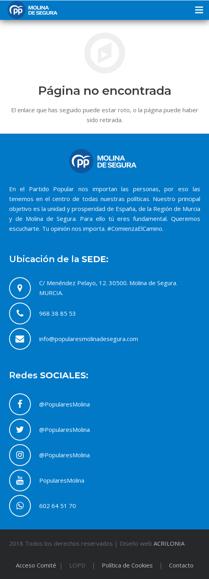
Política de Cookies (127, 565)
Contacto (181, 565)
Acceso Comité (37, 565)
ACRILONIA (169, 543)
